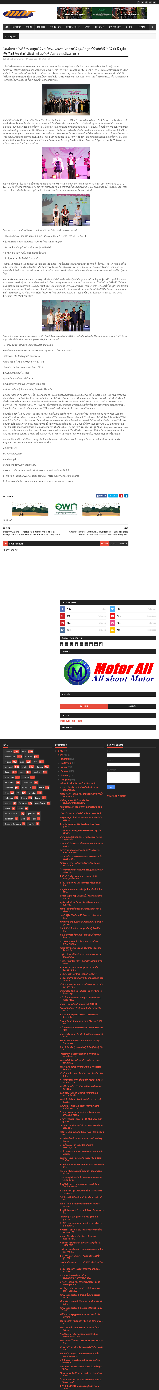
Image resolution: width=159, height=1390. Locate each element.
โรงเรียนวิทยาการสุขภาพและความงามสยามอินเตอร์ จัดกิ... (80, 1276)
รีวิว (18, 688)
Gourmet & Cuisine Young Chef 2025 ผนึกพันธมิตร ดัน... (79, 864)
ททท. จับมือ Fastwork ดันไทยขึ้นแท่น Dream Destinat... (80, 1191)
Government (9, 683)
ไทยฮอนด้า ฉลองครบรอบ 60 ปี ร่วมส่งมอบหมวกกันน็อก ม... (79, 950)
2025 (61, 650)
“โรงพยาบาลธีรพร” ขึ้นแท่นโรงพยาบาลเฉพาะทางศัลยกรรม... (81, 976)
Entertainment (73, 27)
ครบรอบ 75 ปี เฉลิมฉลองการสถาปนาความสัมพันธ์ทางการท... (79, 1002)
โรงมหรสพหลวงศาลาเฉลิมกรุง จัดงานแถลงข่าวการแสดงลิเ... (80, 1009)
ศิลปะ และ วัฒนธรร (12, 709)
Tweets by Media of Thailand (121, 149)
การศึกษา (37, 667)
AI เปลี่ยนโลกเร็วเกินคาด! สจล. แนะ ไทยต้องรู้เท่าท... (81, 1035)
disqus (90, 578)
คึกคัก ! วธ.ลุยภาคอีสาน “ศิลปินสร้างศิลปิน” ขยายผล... (80, 1100)
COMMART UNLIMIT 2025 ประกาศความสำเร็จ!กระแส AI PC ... (81, 1126)
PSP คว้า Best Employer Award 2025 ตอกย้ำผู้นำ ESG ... (80, 1152)
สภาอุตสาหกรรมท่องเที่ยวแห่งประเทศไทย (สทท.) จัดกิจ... (79, 838)
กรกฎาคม (65, 674)
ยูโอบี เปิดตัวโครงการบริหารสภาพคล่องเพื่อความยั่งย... (80, 1165)
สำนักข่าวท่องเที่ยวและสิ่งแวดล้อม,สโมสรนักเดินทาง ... (80, 831)
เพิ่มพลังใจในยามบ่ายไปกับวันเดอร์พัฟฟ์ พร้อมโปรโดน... (80, 1054)
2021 (60, 1360)
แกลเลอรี (8, 698)
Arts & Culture (40, 698)
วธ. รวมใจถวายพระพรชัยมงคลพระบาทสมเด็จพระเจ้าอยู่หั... (81, 753)
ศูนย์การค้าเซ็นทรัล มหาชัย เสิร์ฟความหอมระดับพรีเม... (81, 798)
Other (129, 27)
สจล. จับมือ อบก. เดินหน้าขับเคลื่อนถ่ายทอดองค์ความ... (81, 930)
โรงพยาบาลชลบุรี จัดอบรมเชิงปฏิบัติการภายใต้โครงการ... (81, 766)
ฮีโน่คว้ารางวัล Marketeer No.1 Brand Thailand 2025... (81, 924)
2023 (61, 1351)
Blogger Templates (41, 1386)
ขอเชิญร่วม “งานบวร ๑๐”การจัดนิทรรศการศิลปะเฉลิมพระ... (80, 1185)
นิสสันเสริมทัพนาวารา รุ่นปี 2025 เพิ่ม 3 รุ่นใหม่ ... (81, 1159)
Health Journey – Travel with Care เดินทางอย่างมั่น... (82, 1106)
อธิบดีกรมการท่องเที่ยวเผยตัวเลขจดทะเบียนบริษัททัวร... (80, 1256)
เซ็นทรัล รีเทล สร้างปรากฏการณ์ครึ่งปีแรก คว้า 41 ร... (81, 1243)
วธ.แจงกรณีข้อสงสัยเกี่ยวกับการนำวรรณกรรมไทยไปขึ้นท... (81, 1074)
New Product (115, 27)
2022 (61, 1356)
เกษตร (22, 667)
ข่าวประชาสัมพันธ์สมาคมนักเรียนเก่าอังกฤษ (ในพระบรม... (80, 937)
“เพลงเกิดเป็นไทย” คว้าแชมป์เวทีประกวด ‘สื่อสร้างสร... (80, 904)
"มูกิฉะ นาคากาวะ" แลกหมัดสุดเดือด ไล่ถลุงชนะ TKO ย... (80, 759)
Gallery (20, 703)
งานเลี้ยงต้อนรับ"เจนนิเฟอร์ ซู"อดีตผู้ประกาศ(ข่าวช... (76, 1041)
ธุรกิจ (24, 646)
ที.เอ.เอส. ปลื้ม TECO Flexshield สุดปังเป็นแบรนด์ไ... (80, 1224)
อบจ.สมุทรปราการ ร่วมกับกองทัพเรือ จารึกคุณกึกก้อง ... (81, 1263)
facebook (99, 578)
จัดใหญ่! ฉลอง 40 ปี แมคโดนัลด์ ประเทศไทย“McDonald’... (74, 697)
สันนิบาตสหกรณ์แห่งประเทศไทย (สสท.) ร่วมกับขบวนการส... (81, 881)
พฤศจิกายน (66, 658)
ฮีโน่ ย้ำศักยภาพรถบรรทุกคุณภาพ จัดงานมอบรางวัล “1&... (80, 894)
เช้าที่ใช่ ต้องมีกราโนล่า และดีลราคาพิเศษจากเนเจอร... (81, 983)
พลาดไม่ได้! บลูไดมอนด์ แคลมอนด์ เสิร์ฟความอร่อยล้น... (81, 805)
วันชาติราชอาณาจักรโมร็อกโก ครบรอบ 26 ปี (80, 708)
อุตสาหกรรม (27, 678)
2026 (61, 646)
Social (29, 27)
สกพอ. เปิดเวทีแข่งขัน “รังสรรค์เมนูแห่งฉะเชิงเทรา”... (78, 1133)
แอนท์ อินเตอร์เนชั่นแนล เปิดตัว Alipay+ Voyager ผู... (78, 1315)
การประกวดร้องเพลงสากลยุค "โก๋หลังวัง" (78, 869)
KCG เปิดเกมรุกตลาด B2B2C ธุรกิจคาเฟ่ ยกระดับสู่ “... (82, 1061)
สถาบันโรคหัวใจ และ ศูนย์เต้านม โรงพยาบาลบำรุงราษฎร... (81, 887)
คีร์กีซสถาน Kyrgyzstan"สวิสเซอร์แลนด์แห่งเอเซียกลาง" (80, 1211)
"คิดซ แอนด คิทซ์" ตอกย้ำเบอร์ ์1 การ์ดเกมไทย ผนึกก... (81, 1269)
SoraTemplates (17, 1386)
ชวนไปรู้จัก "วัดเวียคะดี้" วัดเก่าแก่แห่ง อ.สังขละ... (80, 812)
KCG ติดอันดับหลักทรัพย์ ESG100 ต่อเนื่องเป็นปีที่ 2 (81, 1308)
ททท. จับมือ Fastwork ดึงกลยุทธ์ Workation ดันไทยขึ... (81, 1204)
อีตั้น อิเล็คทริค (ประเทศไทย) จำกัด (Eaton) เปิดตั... (81, 943)
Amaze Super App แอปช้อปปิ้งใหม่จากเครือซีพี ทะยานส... (81, 792)
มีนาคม (64, 1334)
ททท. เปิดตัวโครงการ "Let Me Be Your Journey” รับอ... (81, 1237)
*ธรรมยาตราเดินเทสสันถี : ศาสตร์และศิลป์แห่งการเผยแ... (81, 1022)
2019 (60, 1368)
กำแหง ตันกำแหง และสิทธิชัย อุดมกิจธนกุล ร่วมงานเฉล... (81, 874)
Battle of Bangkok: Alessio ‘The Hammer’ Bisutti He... (79, 911)
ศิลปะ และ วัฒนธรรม (13, 719)
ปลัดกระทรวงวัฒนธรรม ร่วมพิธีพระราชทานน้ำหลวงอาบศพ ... (81, 690)
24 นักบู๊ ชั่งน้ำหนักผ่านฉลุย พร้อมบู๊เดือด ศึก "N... (80, 825)
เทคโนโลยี (9, 662)
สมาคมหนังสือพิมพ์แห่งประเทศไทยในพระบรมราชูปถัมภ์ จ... (81, 733)
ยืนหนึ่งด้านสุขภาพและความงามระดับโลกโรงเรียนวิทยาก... (79, 1080)
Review (142, 27)
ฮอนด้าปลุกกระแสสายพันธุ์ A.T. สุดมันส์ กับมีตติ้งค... (81, 785)
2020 (61, 1364)
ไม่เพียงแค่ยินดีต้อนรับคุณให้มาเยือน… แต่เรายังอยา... (81, 1093)
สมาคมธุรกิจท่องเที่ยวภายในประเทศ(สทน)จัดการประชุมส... (75, 1172)
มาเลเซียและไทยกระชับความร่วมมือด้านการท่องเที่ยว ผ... (80, 1302)
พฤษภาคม (65, 1325)
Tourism (41, 27)
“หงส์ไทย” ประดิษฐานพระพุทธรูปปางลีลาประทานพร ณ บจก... (79, 1230)
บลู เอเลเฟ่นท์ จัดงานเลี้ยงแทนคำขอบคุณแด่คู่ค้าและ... (81, 1067)
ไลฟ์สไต (31, 719)
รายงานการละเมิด (116, 691)
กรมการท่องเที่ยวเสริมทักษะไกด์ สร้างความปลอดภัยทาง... (79, 684)
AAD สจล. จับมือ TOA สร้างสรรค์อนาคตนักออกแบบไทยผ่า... (79, 989)
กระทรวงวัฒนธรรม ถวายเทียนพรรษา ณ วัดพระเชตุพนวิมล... (80, 1178)
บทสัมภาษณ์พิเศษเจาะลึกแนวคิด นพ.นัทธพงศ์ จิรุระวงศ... (81, 818)
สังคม (22, 657)
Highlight (121, 135)
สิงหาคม (65, 670)
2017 (60, 1372)
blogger (81, 578)
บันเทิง (24, 662)
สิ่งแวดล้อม (26, 683)
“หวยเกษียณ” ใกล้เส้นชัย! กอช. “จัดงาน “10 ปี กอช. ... (81, 917)
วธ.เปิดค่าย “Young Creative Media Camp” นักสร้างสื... (80, 727)
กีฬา (35, 657)
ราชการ (8, 657)
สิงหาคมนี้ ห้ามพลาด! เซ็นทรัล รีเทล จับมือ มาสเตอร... (81, 740)
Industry (24, 693)
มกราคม (65, 1342)
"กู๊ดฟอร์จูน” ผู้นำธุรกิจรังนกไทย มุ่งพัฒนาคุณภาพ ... (79, 1113)
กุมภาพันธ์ (66, 1338)
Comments (144, 135)
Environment (9, 714)
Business (16, 27)
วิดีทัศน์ (7, 703)
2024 (61, 1347)
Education (32, 688)
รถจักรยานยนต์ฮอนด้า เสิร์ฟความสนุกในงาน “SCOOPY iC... (80, 1139)
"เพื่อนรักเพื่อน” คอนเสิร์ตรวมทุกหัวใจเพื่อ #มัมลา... (81, 703)
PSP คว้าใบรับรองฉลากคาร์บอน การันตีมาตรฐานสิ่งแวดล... (78, 772)
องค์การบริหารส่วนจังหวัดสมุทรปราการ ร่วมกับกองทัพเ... (81, 1048)
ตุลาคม (64, 662)
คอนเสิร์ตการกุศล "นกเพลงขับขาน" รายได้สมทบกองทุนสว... (79, 1250)
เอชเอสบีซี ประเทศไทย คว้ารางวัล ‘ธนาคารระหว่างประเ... (81, 956)
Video (23, 714)
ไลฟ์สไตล (23, 698)
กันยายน (65, 666)
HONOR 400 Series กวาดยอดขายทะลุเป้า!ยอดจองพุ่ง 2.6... (81, 1289)
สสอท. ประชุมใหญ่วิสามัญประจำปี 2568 (78, 899)
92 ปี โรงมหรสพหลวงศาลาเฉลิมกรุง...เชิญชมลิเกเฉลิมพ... (81, 1119)
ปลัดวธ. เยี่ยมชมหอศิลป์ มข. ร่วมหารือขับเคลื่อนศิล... (82, 1028)
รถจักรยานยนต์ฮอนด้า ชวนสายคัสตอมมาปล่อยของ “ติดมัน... (81, 1146)
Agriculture (31, 709)
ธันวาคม (65, 654)
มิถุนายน (65, 1321)
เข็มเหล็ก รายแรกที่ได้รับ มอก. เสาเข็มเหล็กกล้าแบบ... (81, 1198)
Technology (55, 27)
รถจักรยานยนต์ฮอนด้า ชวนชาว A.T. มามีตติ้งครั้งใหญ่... (80, 1295)
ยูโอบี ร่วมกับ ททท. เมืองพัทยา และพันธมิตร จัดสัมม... (81, 969)
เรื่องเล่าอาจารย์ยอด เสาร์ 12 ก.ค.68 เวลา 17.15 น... (81, 1217)
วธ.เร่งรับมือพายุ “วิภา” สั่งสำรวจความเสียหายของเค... (81, 857)
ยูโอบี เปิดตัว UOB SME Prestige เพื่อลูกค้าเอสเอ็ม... (80, 779)
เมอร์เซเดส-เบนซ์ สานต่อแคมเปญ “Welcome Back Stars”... (80, 963)
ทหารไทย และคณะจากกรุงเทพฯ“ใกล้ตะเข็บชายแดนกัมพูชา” (80, 746)
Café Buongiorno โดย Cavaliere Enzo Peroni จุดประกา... (80, 720)
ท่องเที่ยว (28, 652)
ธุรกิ (34, 714)
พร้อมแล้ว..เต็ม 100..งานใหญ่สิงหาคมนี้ (78, 678)
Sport (87, 27)
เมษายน (65, 1329)
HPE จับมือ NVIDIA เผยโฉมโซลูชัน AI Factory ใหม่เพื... (80, 1282)
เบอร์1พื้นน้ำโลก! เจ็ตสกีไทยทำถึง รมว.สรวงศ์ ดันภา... (80, 996)
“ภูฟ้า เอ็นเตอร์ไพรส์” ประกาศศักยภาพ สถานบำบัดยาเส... (80, 851)
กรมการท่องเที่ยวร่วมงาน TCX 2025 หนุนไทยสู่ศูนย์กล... (81, 1015)
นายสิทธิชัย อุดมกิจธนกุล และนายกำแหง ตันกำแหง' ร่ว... (80, 844)
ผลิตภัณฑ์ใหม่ (10, 652)
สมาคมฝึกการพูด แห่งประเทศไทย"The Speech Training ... (81, 1087)
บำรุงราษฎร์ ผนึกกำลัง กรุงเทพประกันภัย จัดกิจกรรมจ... (81, 714)
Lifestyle (99, 27)
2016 (60, 1376)
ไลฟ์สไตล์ (46, 65)
